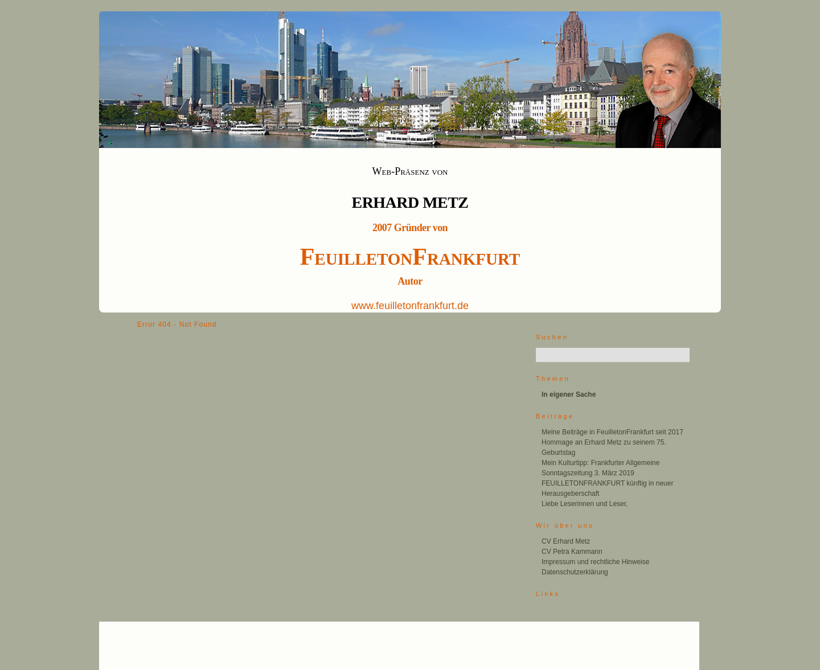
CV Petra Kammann (572, 552)
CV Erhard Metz (566, 541)
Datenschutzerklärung (575, 572)
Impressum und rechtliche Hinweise (595, 562)
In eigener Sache (569, 394)
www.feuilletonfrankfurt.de (410, 305)
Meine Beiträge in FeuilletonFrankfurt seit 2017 (612, 432)
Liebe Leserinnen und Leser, (585, 504)
